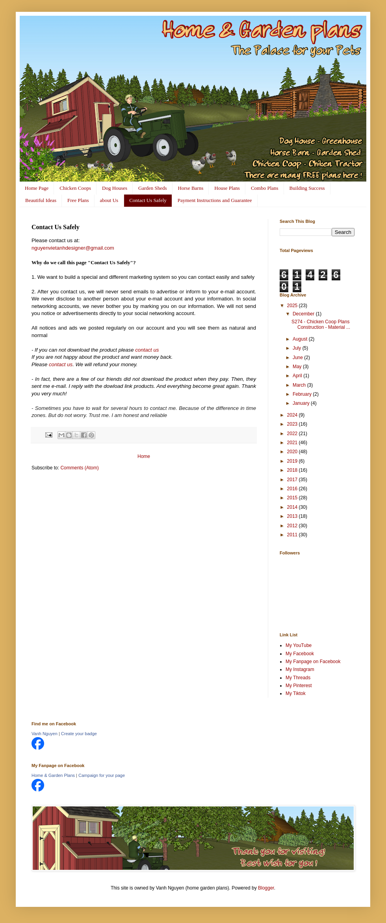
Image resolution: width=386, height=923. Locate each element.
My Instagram (300, 669)
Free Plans (78, 200)
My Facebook (300, 653)
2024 (293, 415)
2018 (293, 470)
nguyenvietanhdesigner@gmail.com (73, 248)
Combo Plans (264, 188)
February (303, 394)
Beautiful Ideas (40, 200)
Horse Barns (191, 188)
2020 (293, 451)
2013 (293, 516)
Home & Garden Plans (53, 775)
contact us (147, 350)
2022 (293, 433)
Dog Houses (114, 188)
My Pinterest (299, 685)
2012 (293, 525)
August (301, 339)
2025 (293, 305)
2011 (293, 534)
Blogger (266, 888)
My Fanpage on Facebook (313, 661)
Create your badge (79, 733)
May (298, 366)
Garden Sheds (152, 188)
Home (143, 456)
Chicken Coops (75, 188)
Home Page (36, 188)
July (297, 348)
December (304, 314)
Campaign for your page (101, 775)
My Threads (298, 677)
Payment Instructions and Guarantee (215, 200)
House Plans (227, 188)
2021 (293, 442)
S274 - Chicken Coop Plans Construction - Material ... (320, 324)
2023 (293, 424)
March (300, 385)
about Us (109, 200)
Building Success (307, 188)
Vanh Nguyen (45, 733)
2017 (293, 479)
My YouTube (299, 645)
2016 (293, 488)
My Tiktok (296, 693)
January (302, 403)
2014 (293, 507)
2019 (293, 461)
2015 (293, 497)
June (298, 357)
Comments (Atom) (79, 468)
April (298, 375)
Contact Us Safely (148, 200)
